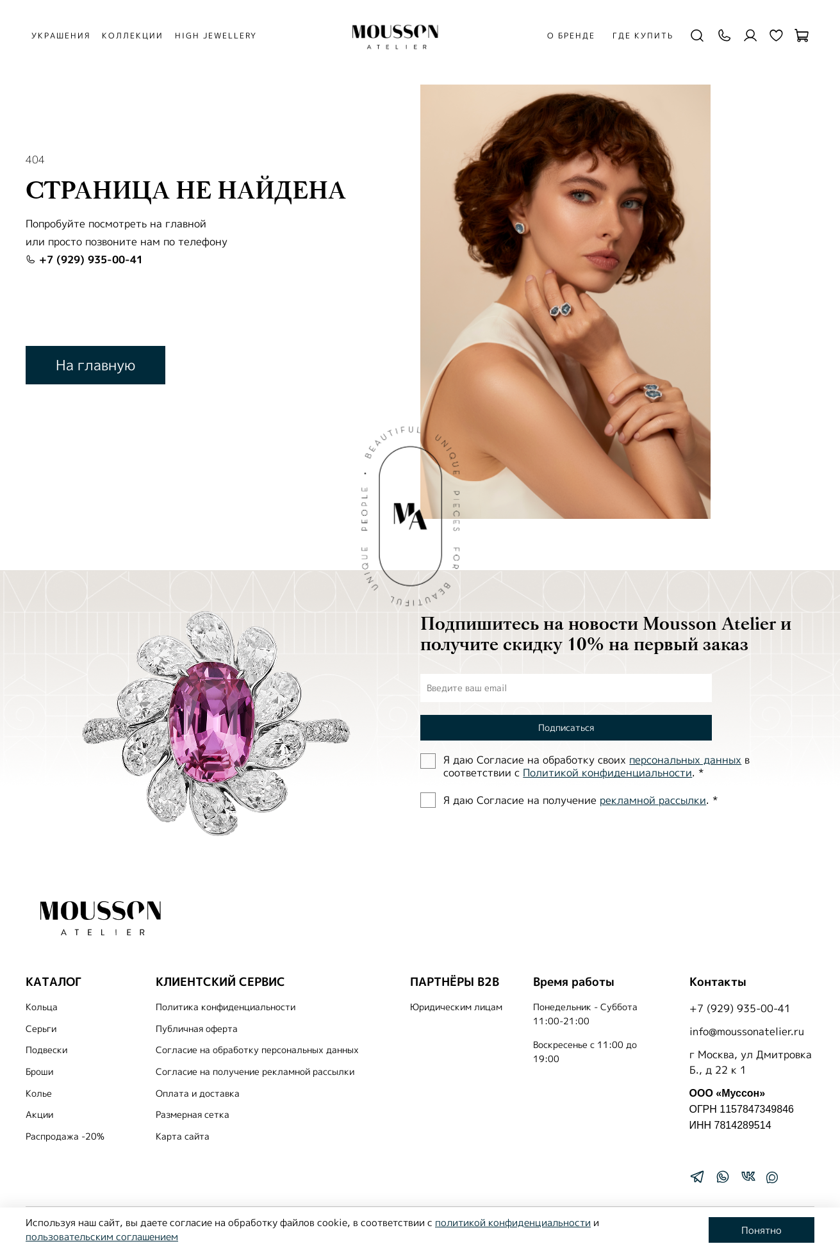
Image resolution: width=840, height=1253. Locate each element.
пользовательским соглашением (102, 1236)
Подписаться (566, 727)
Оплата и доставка (198, 1093)
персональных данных (685, 760)
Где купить (643, 35)
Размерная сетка (192, 1114)
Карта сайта (183, 1136)
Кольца (42, 1007)
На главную (95, 365)
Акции (39, 1114)
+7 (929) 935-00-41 (84, 259)
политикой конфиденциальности (513, 1222)
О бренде (571, 35)
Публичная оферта (197, 1028)
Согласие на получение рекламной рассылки (255, 1071)
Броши (39, 1071)
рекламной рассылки (653, 800)
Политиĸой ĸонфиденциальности (607, 773)
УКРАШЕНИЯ (60, 35)
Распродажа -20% (65, 1136)
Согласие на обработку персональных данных (257, 1050)
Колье (39, 1093)
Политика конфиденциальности (225, 1007)
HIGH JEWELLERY (216, 35)
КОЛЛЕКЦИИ (132, 35)
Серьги (41, 1028)
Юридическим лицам (456, 1007)
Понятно (761, 1230)
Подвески (46, 1050)
